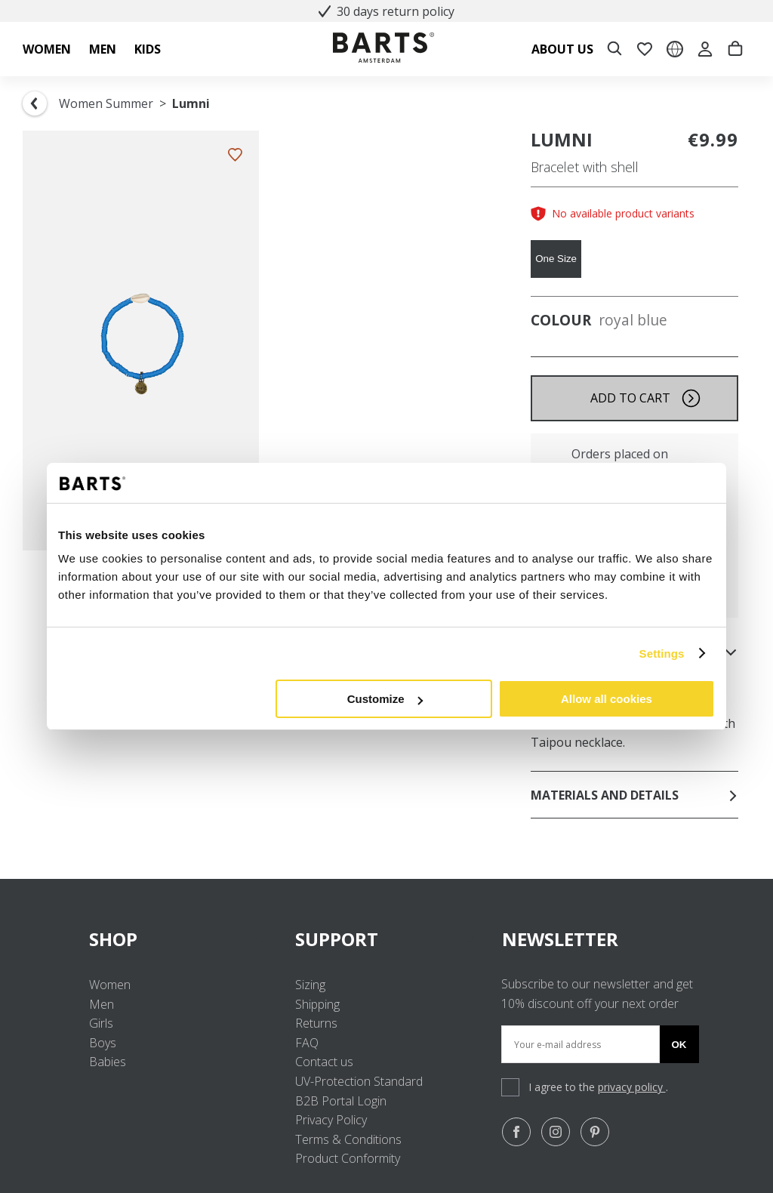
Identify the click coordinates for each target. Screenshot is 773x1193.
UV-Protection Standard (359, 1081)
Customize (385, 698)
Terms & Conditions (348, 1139)
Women (110, 984)
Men (101, 1004)
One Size (556, 258)
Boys (102, 1042)
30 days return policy (386, 11)
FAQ (307, 1042)
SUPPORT (386, 938)
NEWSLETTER (560, 938)
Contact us (324, 1061)
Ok (679, 1044)
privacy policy (632, 1087)
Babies (107, 1061)
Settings (662, 653)
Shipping (317, 1004)
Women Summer (106, 103)
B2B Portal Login (340, 1101)
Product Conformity (347, 1158)
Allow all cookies (606, 698)
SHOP (180, 938)
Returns (316, 1023)
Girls (101, 1023)
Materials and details (634, 795)
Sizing (310, 984)
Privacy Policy (331, 1119)
